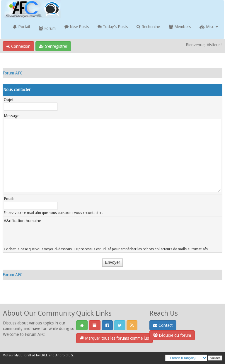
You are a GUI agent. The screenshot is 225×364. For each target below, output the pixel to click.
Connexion (18, 46)
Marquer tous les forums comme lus (114, 338)
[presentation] (48, 235)
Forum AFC (13, 73)
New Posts (76, 26)
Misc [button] (209, 26)
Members (180, 26)
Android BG (64, 355)
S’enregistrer (53, 46)
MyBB (18, 355)
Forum (47, 28)
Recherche (148, 26)
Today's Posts (113, 26)
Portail (21, 26)
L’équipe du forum (172, 335)
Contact (163, 325)
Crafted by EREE (36, 355)
